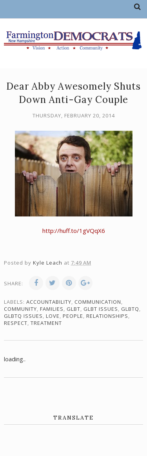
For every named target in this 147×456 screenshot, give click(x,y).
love (53, 315)
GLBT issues (100, 308)
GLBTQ (130, 308)
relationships (107, 315)
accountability (48, 301)
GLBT (73, 308)
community (20, 308)
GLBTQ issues (23, 315)
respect (15, 322)
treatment (46, 322)
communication (97, 301)
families (52, 308)
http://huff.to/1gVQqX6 (73, 230)
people (73, 315)
